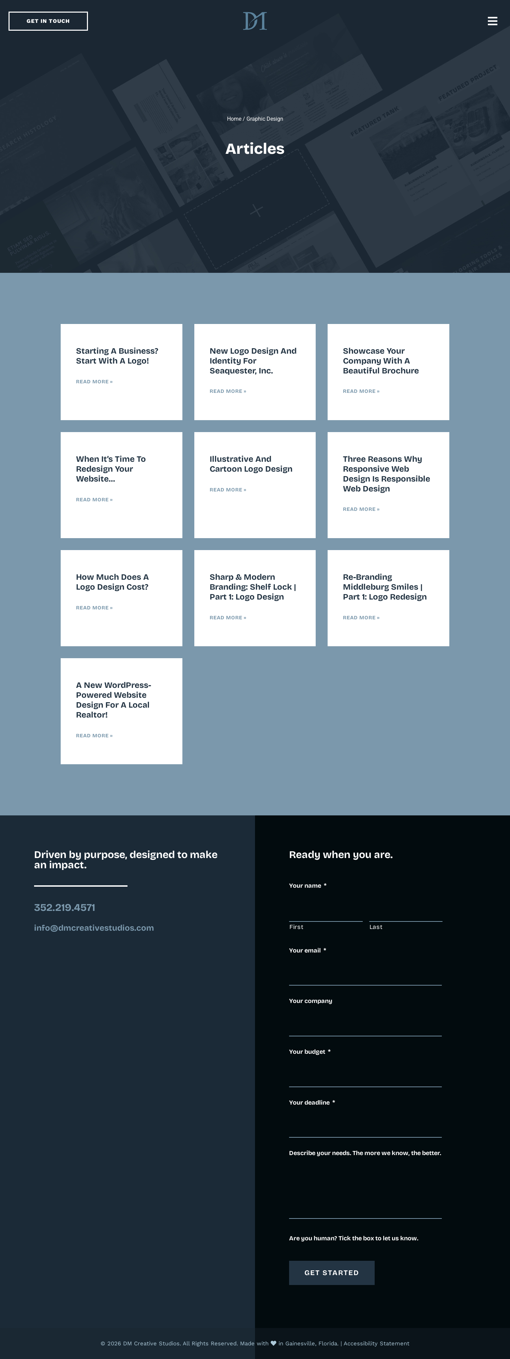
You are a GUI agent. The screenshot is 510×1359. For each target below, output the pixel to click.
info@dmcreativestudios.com (94, 928)
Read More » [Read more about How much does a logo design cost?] (94, 608)
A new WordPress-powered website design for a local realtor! (113, 699)
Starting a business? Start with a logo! (117, 356)
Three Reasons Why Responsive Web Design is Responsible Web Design (386, 473)
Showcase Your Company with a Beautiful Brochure (381, 360)
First (296, 927)
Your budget (310, 1051)
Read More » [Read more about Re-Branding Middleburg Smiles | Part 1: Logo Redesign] (361, 618)
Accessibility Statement (376, 1343)
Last (376, 927)
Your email (307, 950)
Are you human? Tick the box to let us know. (353, 1238)
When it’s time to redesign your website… (111, 469)
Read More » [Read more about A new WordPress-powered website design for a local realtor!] (94, 736)
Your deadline (312, 1102)
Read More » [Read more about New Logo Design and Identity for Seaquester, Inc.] (228, 391)
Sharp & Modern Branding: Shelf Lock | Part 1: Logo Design (253, 587)
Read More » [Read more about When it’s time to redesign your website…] (94, 500)
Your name (308, 885)
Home (234, 119)
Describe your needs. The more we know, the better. (365, 1153)
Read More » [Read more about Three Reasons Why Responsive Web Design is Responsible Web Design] (361, 509)
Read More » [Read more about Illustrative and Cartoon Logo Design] (228, 490)
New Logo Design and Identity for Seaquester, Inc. (253, 360)
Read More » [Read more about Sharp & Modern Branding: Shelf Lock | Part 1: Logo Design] (228, 618)
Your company (310, 1001)
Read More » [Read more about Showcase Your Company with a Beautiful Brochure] (361, 391)
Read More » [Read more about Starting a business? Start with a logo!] (94, 382)
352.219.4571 (64, 907)
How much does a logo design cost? (112, 582)
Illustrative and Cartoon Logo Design (251, 464)
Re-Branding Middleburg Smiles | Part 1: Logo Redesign (385, 587)
